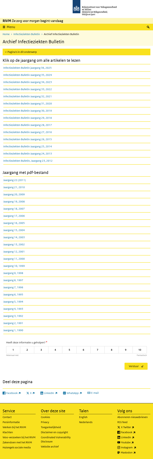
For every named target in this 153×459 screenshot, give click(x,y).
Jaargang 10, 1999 (14, 266)
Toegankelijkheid (51, 427)
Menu (11, 27)
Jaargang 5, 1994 (13, 301)
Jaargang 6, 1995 (13, 294)
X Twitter (135, 427)
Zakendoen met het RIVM (17, 442)
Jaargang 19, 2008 (14, 201)
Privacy (45, 422)
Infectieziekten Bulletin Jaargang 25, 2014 (27, 146)
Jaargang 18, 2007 (14, 208)
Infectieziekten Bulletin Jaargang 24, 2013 (27, 153)
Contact (7, 417)
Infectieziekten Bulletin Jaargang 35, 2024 (27, 75)
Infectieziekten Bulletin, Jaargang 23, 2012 (28, 160)
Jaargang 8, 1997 (13, 280)
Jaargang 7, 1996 (13, 287)
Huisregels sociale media (17, 447)
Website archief (50, 446)
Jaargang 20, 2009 (14, 194)
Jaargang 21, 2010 (14, 187)
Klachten (8, 432)
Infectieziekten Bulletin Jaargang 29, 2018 (27, 117)
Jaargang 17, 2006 (14, 215)
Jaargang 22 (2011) (14, 180)
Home (6, 34)
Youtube (135, 442)
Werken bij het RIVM (14, 427)
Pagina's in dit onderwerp (22, 52)
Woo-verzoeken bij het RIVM (19, 437)
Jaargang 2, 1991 (13, 323)
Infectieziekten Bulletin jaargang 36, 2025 (27, 67)
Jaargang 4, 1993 (13, 308)
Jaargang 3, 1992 (13, 316)
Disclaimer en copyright (54, 432)
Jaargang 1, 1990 (13, 330)
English (83, 417)
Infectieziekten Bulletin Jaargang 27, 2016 (27, 132)
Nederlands (85, 422)
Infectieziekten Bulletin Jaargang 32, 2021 (27, 96)
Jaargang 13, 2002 (14, 244)
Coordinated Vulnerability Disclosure (56, 439)
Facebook (135, 432)
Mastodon (135, 452)
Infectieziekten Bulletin (26, 34)
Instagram (135, 447)
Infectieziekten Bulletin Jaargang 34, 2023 (27, 82)
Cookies (45, 417)
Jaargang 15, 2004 (14, 230)
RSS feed (122, 422)
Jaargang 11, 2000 (14, 258)
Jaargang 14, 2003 (14, 237)
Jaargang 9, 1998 (13, 273)
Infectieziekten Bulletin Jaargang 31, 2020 (27, 103)
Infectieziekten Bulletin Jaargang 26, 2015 (27, 139)
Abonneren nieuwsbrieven (132, 417)
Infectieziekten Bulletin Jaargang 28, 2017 (27, 125)
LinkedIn (135, 437)
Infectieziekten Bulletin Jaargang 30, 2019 (27, 110)
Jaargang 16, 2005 (14, 223)
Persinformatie (11, 422)
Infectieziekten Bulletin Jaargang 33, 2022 (27, 89)
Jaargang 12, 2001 (14, 251)
